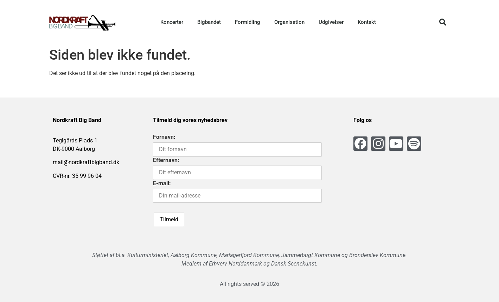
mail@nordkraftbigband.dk (86, 162)
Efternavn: (166, 160)
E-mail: (162, 183)
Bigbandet (209, 22)
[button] (443, 22)
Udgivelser (331, 22)
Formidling (247, 22)
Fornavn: (164, 137)
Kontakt (367, 22)
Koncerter (171, 22)
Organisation (289, 22)
